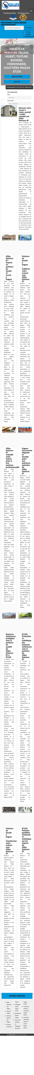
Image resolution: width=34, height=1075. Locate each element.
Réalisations (17, 77)
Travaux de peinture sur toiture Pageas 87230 (26, 1011)
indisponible (10, 13)
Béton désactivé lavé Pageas (9, 1005)
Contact (17, 82)
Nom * (9, 94)
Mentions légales (22, 1034)
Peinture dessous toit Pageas (9, 1019)
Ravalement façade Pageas (18, 1015)
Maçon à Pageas (9, 1012)
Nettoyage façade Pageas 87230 (17, 1008)
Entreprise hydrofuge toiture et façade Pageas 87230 (26, 1023)
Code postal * (10, 100)
